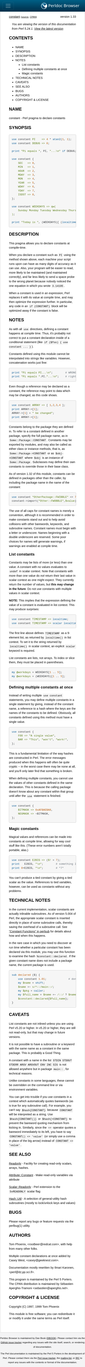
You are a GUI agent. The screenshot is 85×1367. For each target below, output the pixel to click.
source (25, 17)
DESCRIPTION (25, 56)
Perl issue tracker (46, 1358)
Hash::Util (15, 1198)
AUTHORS (22, 95)
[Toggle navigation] (8, 6)
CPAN (33, 17)
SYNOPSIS (22, 51)
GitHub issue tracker (11, 1342)
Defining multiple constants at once (44, 69)
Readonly (15, 1163)
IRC (77, 1358)
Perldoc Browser (60, 6)
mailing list (66, 1358)
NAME (19, 47)
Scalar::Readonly (20, 1187)
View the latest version (48, 28)
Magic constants (32, 73)
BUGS (19, 91)
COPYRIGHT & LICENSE (32, 99)
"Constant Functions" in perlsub (29, 931)
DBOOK (51, 1338)
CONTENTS (21, 37)
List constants (31, 64)
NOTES (20, 60)
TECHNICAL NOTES (29, 77)
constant (14, 16)
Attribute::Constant (21, 1175)
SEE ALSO (22, 86)
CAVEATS (22, 82)
